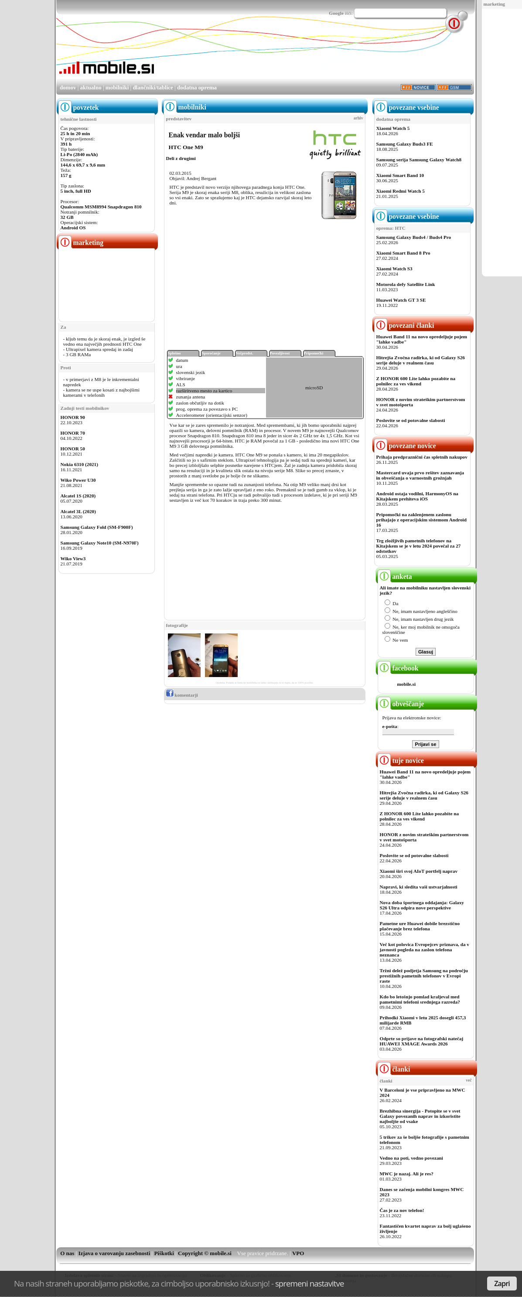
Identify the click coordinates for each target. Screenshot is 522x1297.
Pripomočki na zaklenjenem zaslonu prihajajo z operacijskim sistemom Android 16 (421, 520)
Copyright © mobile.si (205, 1253)
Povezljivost (280, 353)
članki (394, 1069)
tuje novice (401, 760)
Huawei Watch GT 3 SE (401, 300)
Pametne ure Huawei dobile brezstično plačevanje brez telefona (420, 926)
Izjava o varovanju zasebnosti (114, 1253)
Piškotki (164, 1253)
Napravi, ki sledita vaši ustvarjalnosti (418, 886)
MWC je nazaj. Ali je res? (406, 1173)
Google (336, 13)
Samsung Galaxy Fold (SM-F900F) (97, 527)
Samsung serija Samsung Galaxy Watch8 (419, 159)
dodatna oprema (197, 87)
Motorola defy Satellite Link (405, 284)
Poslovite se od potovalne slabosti (410, 420)
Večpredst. (244, 353)
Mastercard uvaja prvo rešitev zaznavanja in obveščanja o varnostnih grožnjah (420, 475)
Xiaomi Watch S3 (394, 268)
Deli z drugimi (181, 158)
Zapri (502, 1283)
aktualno (91, 87)
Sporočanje (211, 353)
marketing (494, 4)
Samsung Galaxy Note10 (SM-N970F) (100, 542)
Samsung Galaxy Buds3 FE (404, 143)
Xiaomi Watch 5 (393, 128)
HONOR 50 (73, 448)
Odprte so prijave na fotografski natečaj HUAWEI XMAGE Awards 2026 (422, 1041)
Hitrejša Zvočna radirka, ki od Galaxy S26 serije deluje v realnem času (420, 360)
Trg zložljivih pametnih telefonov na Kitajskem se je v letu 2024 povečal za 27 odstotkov (418, 546)
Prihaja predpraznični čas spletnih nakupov (421, 457)
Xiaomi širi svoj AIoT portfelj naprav (418, 871)
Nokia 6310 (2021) (79, 464)
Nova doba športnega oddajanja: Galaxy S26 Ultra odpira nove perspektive (422, 905)
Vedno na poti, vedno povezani (411, 1158)
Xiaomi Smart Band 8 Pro (403, 252)
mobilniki (117, 87)
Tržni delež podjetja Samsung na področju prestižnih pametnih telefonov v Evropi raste (424, 976)
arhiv (358, 118)
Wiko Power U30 (78, 480)
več (468, 1080)
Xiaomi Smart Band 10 (400, 175)
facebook (398, 668)
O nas (67, 1253)
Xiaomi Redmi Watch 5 (400, 191)
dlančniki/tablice (153, 87)
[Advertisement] (315, 53)
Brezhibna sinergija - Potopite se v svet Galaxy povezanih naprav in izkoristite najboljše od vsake (420, 1116)
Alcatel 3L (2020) (78, 511)
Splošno (174, 353)
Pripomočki (314, 353)
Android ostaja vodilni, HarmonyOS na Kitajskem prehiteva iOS (417, 496)
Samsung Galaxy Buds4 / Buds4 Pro (413, 237)
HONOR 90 (73, 417)
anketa (395, 576)
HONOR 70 (73, 433)
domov (68, 87)
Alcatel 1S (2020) (78, 495)
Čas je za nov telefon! (402, 1210)
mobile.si (406, 684)
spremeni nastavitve (309, 1283)
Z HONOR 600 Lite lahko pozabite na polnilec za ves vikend (416, 381)
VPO (298, 1253)
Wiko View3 (73, 558)
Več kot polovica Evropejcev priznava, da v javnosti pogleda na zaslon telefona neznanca (424, 949)
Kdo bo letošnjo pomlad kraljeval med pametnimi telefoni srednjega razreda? (420, 999)
